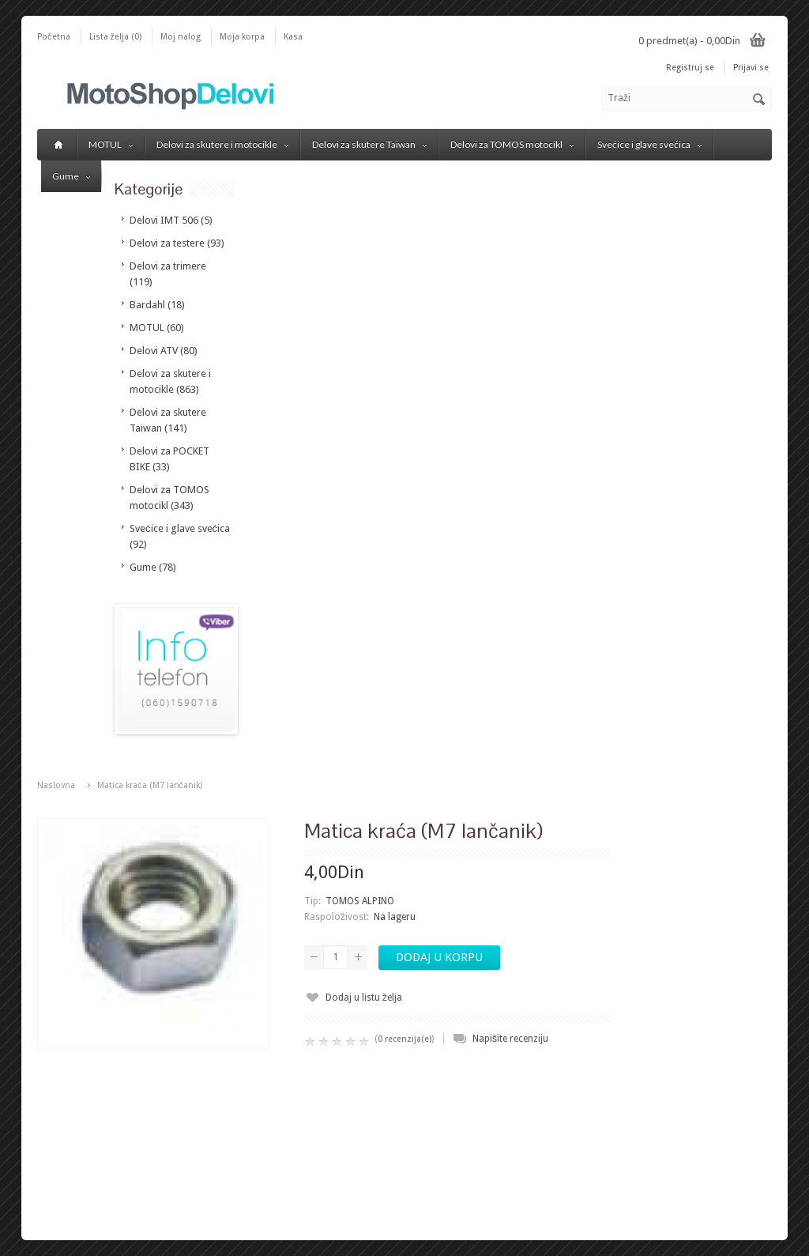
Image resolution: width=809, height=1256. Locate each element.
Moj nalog (180, 37)
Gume (71, 176)
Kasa (293, 37)
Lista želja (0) (115, 37)
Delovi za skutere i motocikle (222, 144)
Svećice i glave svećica (649, 144)
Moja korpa (242, 37)
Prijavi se (751, 67)
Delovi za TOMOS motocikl (512, 144)
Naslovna (56, 785)
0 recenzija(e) (404, 1039)
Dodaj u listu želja (363, 997)
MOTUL (110, 144)
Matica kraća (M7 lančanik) (149, 785)
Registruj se (690, 67)
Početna (53, 37)
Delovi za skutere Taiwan (369, 144)
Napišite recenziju (510, 1038)
